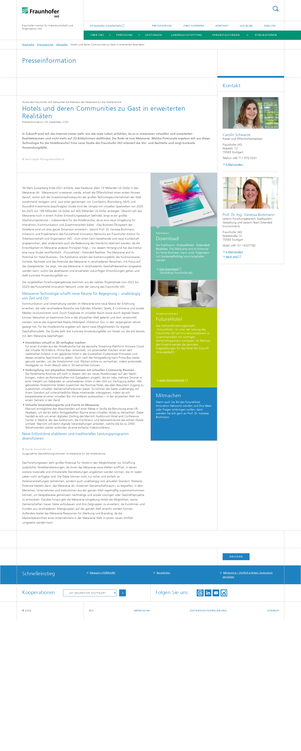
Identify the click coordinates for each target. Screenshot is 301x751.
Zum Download (168, 331)
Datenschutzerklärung (208, 742)
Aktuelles (62, 44)
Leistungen (153, 34)
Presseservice (162, 25)
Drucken (236, 688)
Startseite (28, 44)
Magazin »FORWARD (102, 704)
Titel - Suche (275, 8)
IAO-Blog (246, 25)
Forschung (124, 34)
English (270, 25)
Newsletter (163, 704)
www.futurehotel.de (171, 442)
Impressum (142, 742)
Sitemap (273, 742)
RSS (91, 742)
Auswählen (122, 724)
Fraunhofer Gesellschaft (106, 25)
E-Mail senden (234, 164)
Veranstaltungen (226, 34)
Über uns (97, 34)
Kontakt (222, 25)
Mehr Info (232, 256)
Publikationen (266, 34)
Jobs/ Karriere (193, 25)
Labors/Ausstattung (186, 34)
